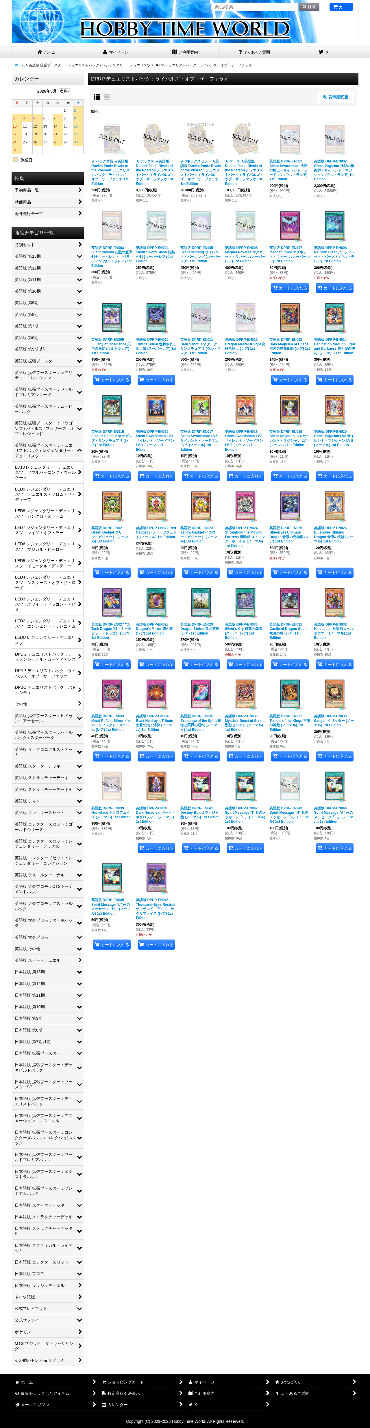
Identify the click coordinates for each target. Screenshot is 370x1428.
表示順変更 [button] (335, 97)
